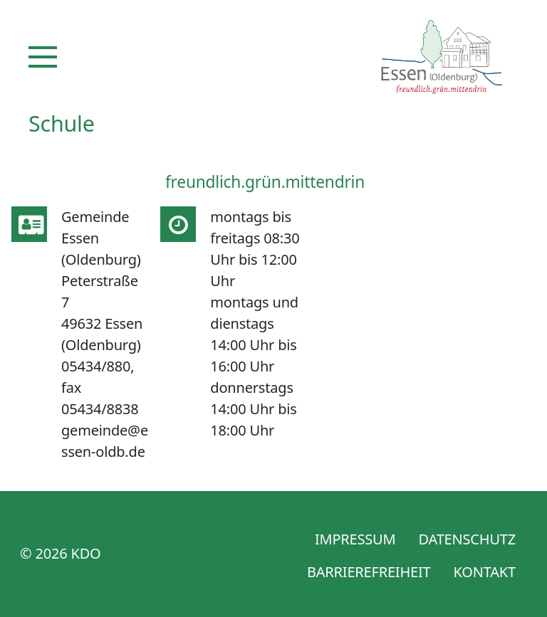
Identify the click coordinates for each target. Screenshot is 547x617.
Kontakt (485, 571)
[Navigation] (42, 57)
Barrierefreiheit (369, 571)
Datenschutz (467, 539)
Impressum (355, 539)
